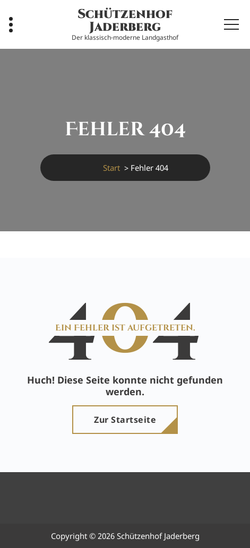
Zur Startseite (125, 419)
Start (111, 167)
